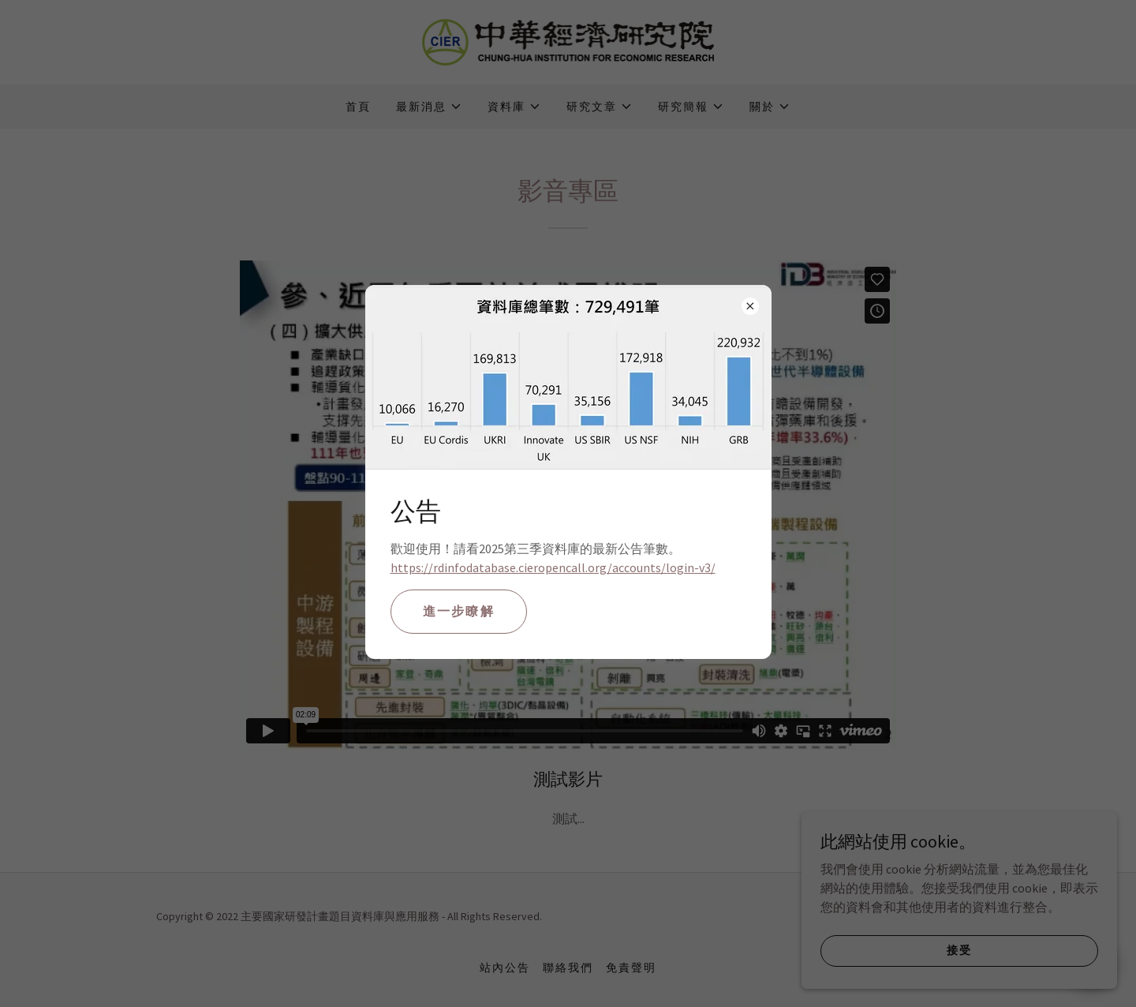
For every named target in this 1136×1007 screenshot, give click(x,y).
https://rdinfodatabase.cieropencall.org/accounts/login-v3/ (553, 567)
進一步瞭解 (459, 611)
